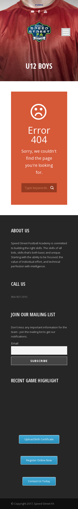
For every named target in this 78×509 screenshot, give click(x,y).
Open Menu (65, 32)
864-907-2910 (19, 297)
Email (14, 343)
